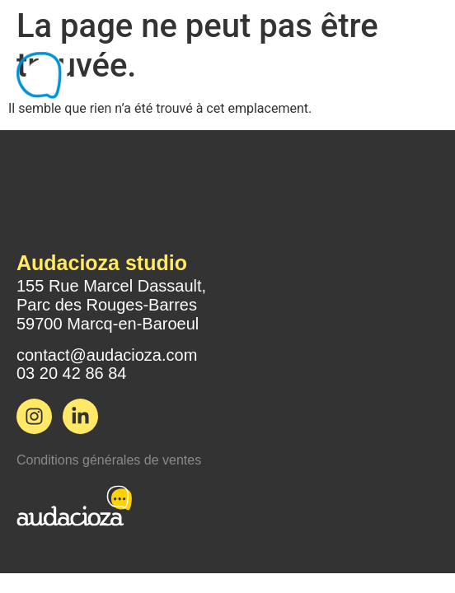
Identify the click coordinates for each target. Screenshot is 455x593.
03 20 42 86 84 (71, 373)
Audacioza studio (101, 262)
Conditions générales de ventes (108, 460)
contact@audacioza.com (106, 355)
